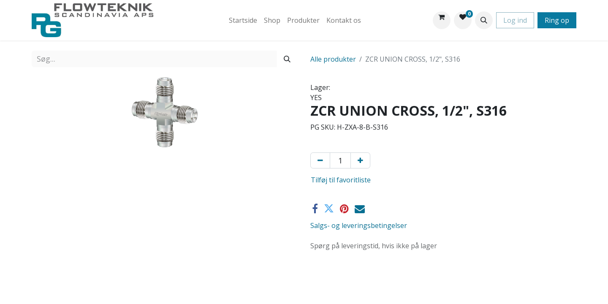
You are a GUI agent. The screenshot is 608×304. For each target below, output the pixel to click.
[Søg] (287, 59)
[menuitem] (243, 20)
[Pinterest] (344, 209)
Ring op (557, 20)
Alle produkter (333, 59)
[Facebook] (315, 209)
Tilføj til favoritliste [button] (341, 180)
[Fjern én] (320, 160)
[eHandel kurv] (442, 20)
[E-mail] (360, 209)
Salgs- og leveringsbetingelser (358, 225)
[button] (484, 20)
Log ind (515, 20)
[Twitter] (329, 209)
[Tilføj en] (360, 160)
